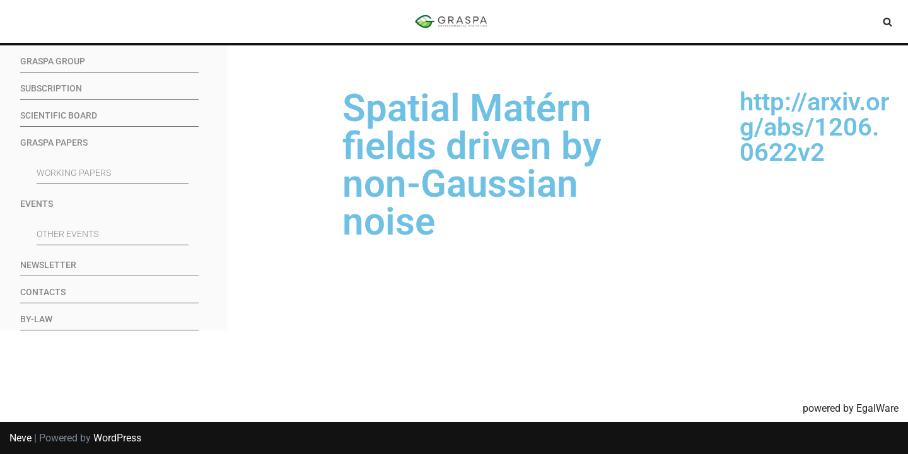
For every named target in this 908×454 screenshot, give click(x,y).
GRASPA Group (52, 61)
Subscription (51, 88)
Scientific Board (58, 115)
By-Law (36, 319)
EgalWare (877, 408)
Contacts (43, 292)
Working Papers (74, 173)
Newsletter (48, 265)
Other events (67, 234)
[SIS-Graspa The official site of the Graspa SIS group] (454, 21)
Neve (20, 438)
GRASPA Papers (54, 142)
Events (36, 204)
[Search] (887, 21)
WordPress (117, 438)
